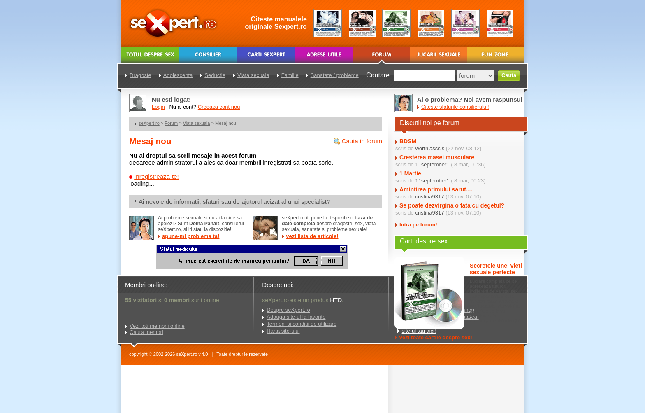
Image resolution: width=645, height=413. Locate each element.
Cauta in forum (362, 141)
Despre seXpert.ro (288, 310)
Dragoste (140, 75)
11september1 (432, 164)
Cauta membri (146, 332)
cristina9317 (429, 197)
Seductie (214, 75)
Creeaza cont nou (219, 107)
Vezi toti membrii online (157, 326)
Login (158, 107)
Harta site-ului (283, 331)
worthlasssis (429, 148)
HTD (336, 300)
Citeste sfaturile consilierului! (455, 107)
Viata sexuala (196, 123)
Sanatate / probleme (335, 75)
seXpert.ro (149, 123)
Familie (290, 75)
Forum (171, 123)
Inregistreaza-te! (156, 176)
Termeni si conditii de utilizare (301, 324)
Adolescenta (178, 75)
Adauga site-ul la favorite (296, 317)
